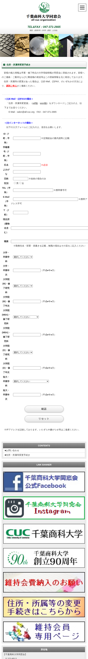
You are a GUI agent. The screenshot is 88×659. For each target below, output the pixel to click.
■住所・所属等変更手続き (17, 455)
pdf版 (35, 103)
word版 (43, 103)
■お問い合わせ (12, 450)
